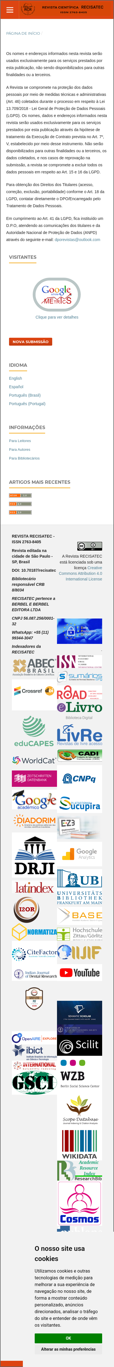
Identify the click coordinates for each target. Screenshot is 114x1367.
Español (16, 387)
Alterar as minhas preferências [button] (68, 1349)
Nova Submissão (31, 341)
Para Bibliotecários (24, 458)
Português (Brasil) (25, 395)
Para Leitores (20, 441)
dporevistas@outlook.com (77, 239)
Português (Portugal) (27, 403)
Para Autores (19, 449)
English (15, 378)
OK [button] (68, 1338)
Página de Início (23, 33)
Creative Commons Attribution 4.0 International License (80, 573)
